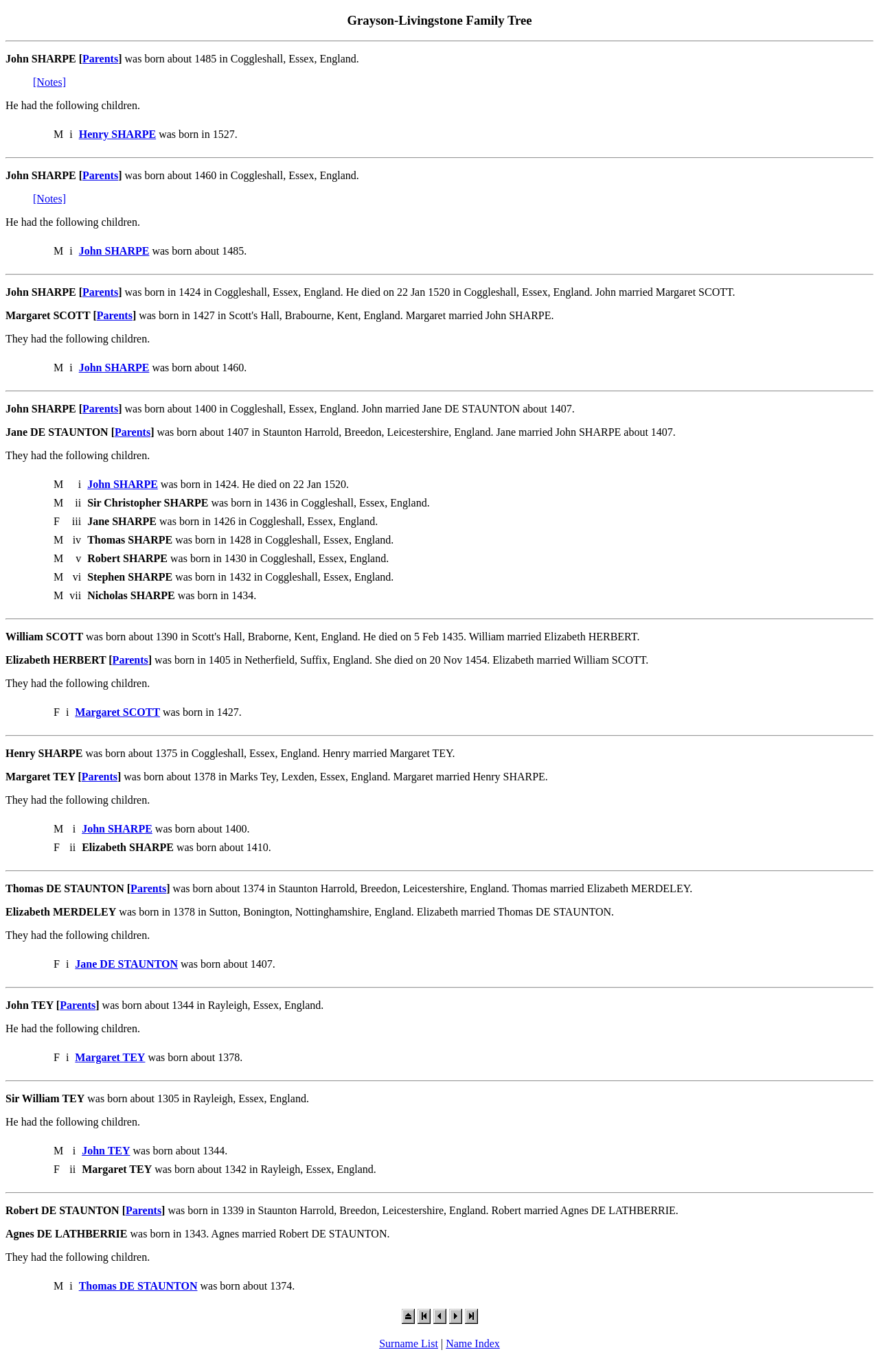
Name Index (473, 1343)
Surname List (408, 1343)
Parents (100, 59)
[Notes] (49, 82)
